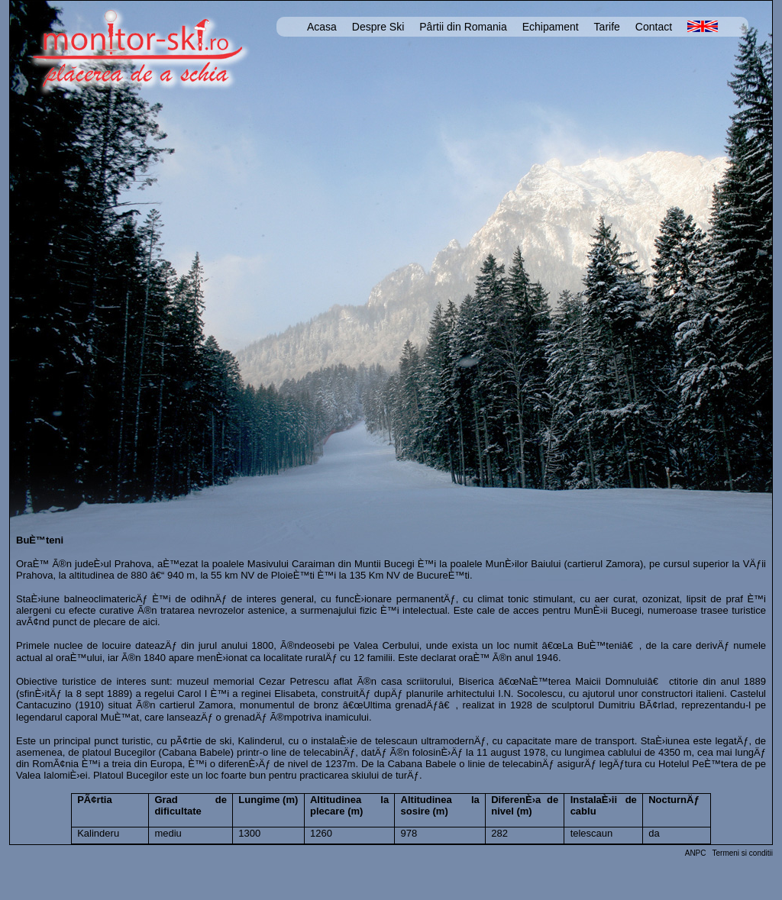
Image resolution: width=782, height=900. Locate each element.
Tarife (607, 27)
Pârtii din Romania (462, 27)
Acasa (322, 27)
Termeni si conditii (743, 853)
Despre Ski (378, 27)
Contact (653, 27)
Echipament (550, 27)
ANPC (695, 853)
